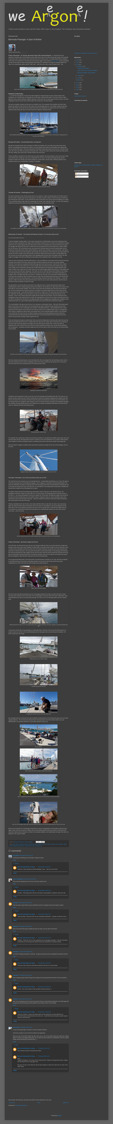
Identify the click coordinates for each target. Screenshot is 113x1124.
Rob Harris (16, 951)
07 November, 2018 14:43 (25, 975)
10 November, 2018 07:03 (44, 914)
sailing (26, 845)
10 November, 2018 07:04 (44, 963)
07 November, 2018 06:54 (25, 926)
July (78, 77)
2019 (77, 62)
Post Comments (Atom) (21, 1105)
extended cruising (23, 844)
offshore (49, 844)
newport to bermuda (42, 844)
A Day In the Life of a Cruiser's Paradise (87, 70)
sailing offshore (38, 845)
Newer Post (12, 1102)
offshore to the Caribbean (57, 844)
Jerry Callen (16, 1027)
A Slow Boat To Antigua (83, 68)
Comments (78, 176)
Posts (77, 173)
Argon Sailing (16, 844)
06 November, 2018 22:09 (25, 902)
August (79, 75)
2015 (77, 87)
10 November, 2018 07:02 (44, 890)
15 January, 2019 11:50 (26, 1027)
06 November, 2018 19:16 (29, 879)
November (80, 66)
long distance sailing (32, 844)
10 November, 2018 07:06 (44, 1012)
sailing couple (31, 845)
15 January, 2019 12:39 (43, 1048)
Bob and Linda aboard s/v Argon (26, 867)
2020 (77, 60)
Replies (16, 863)
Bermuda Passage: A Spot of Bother (86, 72)
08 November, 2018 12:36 (25, 999)
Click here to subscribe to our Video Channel (85, 53)
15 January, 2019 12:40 (43, 1056)
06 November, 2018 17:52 (26, 855)
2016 (77, 85)
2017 (77, 82)
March (79, 80)
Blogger (59, 1115)
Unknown (15, 902)
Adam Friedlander (18, 879)
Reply (14, 860)
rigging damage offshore (18, 845)
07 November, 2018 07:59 (25, 951)
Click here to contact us (80, 96)
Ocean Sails (55, 60)
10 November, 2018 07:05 (44, 986)
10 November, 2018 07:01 (44, 867)
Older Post (65, 1102)
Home (38, 1102)
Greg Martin (16, 855)
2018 (77, 64)
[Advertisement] (80, 130)
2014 (77, 89)
